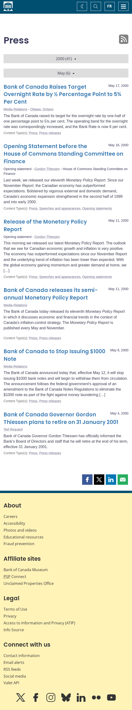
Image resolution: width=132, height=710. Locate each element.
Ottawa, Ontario (41, 109)
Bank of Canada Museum (26, 569)
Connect (15, 576)
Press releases (50, 133)
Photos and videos (20, 530)
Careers (11, 516)
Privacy (10, 616)
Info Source (14, 629)
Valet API (11, 682)
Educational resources (24, 537)
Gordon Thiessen (47, 169)
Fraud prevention (19, 543)
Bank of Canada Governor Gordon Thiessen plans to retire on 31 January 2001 (61, 418)
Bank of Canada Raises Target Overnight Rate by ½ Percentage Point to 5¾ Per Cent (62, 94)
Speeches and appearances (59, 208)
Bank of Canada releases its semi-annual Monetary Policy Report (51, 294)
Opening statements (97, 208)
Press (33, 133)
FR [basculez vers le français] (109, 6)
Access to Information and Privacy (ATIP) (39, 623)
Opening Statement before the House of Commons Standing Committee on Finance (63, 154)
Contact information (22, 655)
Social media (15, 676)
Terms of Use (15, 609)
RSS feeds (12, 669)
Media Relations (15, 109)
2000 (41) (66, 58)
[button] (87, 479)
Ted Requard (13, 429)
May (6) (66, 73)
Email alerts (14, 662)
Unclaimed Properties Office (29, 583)
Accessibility (14, 523)
